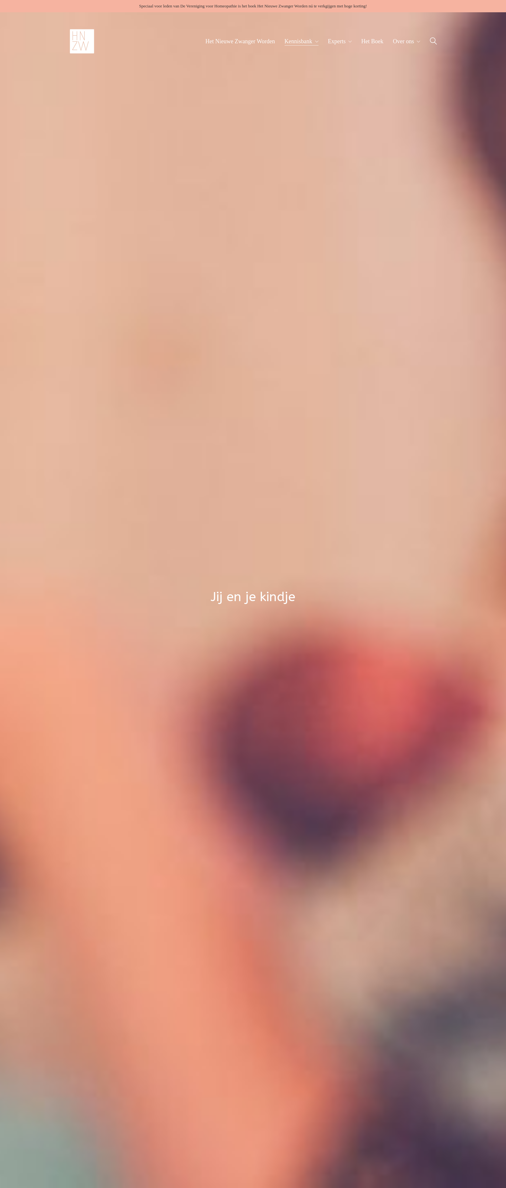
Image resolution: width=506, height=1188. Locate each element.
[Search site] (433, 41)
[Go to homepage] (82, 41)
